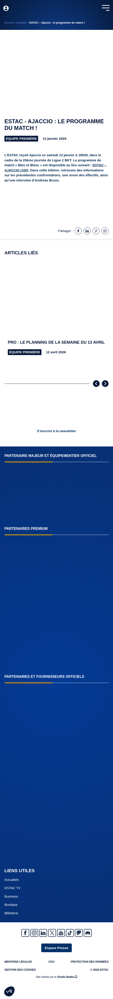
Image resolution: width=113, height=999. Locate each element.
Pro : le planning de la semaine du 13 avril (56, 342)
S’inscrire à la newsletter (56, 431)
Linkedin (43, 933)
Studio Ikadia (67, 976)
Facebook (25, 933)
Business (11, 896)
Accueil (8, 22)
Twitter (52, 933)
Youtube (61, 933)
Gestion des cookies (20, 969)
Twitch (78, 933)
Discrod (87, 933)
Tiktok (70, 933)
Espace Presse (56, 948)
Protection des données (90, 961)
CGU (51, 961)
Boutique (11, 904)
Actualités (21, 22)
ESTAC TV (12, 888)
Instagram (34, 933)
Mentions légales (18, 961)
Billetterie (11, 913)
